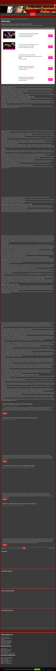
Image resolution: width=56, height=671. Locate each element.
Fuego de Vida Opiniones (6, 635)
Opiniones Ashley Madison (6, 638)
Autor (45, 666)
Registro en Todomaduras (6, 660)
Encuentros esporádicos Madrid (8, 650)
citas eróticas (5, 332)
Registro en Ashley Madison (7, 658)
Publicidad (26, 2)
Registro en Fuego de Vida (6, 655)
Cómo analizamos (50, 666)
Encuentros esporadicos (18, 464)
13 (19, 545)
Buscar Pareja (27, 11)
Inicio (2, 2)
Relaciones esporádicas (16, 11)
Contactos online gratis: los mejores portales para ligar (17, 401)
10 (9, 545)
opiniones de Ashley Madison (34, 271)
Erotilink (3, 636)
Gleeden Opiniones (5, 634)
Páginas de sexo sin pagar (6, 646)
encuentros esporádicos (23, 381)
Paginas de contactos (17, 502)
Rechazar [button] (43, 669)
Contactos (32, 11)
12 (16, 545)
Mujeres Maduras (39, 11)
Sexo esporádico (4, 649)
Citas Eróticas (4, 645)
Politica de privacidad (20, 2)
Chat (22, 11)
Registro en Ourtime (5, 659)
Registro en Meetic (5, 656)
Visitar (50, 32)
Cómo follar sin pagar (5, 647)
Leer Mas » (4, 410)
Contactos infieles (6, 402)
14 (21, 545)
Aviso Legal (6, 2)
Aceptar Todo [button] (37, 669)
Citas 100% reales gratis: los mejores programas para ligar (18, 463)
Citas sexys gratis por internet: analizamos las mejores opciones (20, 415)
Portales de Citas (8, 11)
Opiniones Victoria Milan (6, 637)
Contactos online (13, 402)
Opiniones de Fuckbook (6, 639)
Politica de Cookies (12, 2)
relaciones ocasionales (7, 397)
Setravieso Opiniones (5, 641)
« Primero (4, 545)
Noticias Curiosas (47, 11)
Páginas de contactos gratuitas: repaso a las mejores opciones (19, 500)
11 (14, 545)
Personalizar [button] (49, 669)
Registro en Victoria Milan (6, 654)
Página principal (5, 16)
